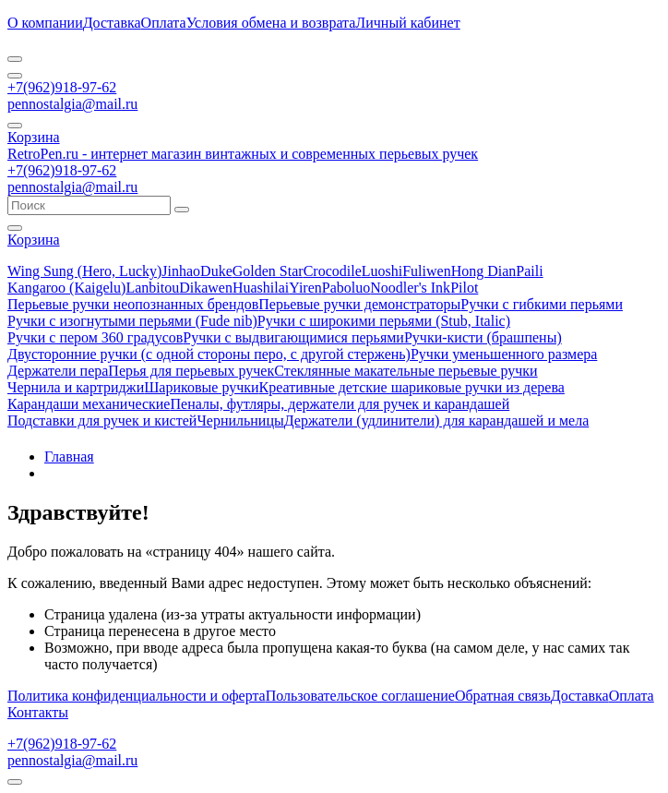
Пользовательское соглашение (360, 695)
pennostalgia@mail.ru (72, 104)
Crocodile (333, 271)
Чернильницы (240, 420)
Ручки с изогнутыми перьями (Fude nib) (132, 321)
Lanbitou (152, 287)
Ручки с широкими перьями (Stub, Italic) (383, 321)
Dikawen (206, 287)
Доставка (112, 22)
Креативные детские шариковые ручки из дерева (412, 387)
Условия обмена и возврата (271, 22)
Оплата (163, 22)
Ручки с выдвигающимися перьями (293, 337)
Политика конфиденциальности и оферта (136, 695)
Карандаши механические (88, 404)
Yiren (305, 287)
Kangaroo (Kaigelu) (66, 287)
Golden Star (268, 271)
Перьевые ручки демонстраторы (359, 304)
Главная (69, 456)
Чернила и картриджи (75, 387)
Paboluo (346, 287)
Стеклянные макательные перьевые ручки (405, 370)
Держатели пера (57, 370)
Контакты (37, 712)
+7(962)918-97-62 (61, 87)
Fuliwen (426, 271)
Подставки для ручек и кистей (102, 420)
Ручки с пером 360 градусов (95, 337)
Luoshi (382, 271)
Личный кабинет (407, 22)
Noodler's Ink (410, 287)
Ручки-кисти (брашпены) (483, 337)
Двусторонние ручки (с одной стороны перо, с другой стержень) (209, 354)
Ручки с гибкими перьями (541, 304)
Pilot (464, 287)
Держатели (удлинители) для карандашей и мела (437, 420)
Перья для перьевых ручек (191, 370)
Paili (529, 271)
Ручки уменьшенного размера (504, 354)
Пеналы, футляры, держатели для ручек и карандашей (339, 404)
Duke (216, 271)
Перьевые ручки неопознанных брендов (132, 304)
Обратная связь (503, 695)
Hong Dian (484, 271)
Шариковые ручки (201, 387)
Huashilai (261, 287)
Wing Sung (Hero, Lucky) (84, 271)
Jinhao (180, 271)
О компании (45, 22)
